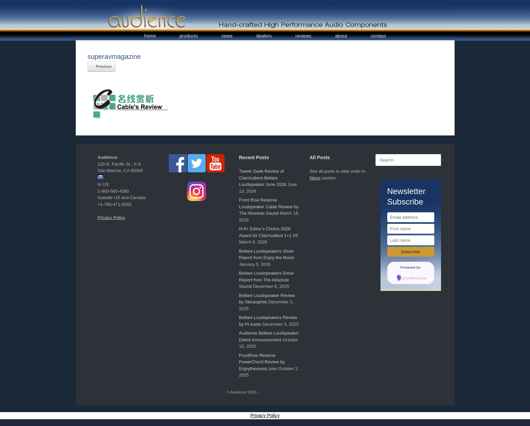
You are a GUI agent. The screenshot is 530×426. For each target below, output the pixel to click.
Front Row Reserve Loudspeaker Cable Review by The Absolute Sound (269, 206)
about (341, 36)
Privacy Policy (111, 217)
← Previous (101, 66)
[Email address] (410, 217)
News (315, 177)
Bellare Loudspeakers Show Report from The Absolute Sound (266, 280)
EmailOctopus (414, 278)
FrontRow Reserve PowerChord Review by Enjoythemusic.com (262, 362)
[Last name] (410, 240)
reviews (303, 36)
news (227, 36)
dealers (264, 36)
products (189, 36)
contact (378, 36)
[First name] (410, 229)
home (150, 36)
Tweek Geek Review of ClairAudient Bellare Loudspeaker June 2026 (262, 178)
